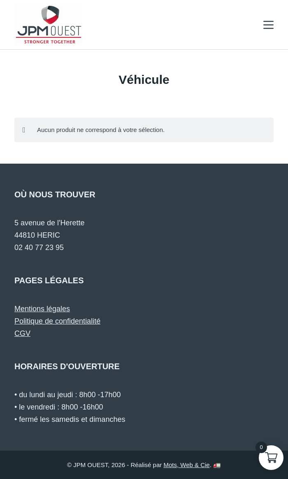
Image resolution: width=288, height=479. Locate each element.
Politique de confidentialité (57, 321)
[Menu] (268, 25)
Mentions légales (42, 309)
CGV (22, 333)
